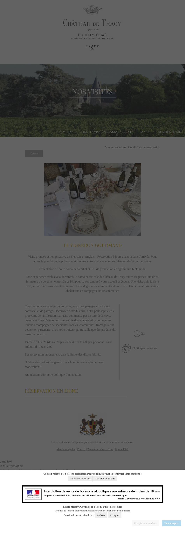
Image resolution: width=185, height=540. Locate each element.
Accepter (115, 515)
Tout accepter (171, 523)
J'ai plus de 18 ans (105, 478)
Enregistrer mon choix (145, 523)
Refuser (101, 515)
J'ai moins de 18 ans (80, 478)
